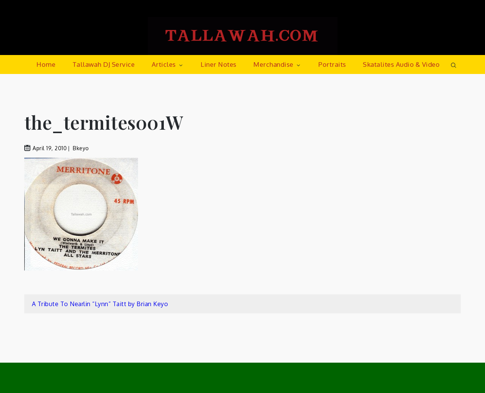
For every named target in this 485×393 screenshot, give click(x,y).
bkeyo (81, 148)
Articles (168, 64)
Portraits (332, 64)
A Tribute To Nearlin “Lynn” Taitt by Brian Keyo (100, 304)
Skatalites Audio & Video (401, 64)
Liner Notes (219, 64)
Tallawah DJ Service (103, 64)
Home (45, 64)
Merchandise (277, 64)
